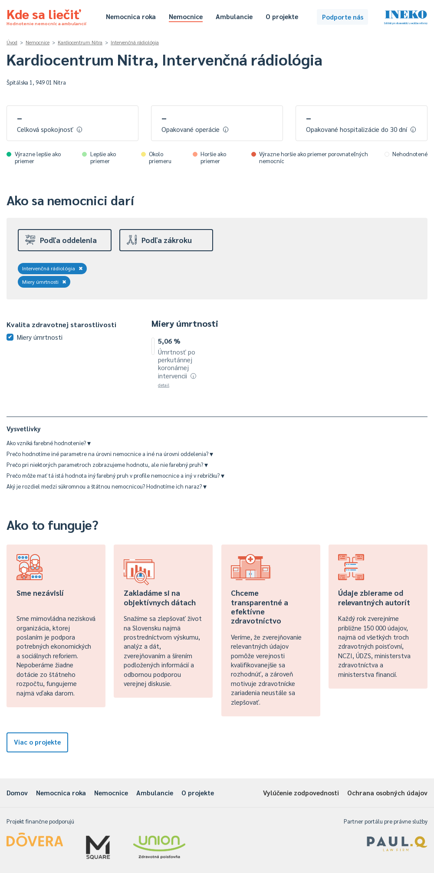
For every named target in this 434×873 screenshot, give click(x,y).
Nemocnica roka (131, 16)
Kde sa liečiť (46, 15)
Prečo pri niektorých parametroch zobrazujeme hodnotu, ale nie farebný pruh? (107, 464)
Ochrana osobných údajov (387, 792)
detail (163, 384)
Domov (17, 792)
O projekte (282, 16)
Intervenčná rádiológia (135, 42)
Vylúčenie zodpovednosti (301, 792)
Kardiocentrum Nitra (80, 42)
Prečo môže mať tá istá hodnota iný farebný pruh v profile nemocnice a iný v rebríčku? (115, 475)
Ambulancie (234, 16)
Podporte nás (342, 17)
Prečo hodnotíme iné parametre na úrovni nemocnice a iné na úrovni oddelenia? (110, 453)
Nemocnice (186, 16)
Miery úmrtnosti (44, 281)
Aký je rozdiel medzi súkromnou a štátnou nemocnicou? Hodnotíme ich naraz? (107, 486)
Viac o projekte (37, 742)
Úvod (12, 42)
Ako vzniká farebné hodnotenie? (49, 442)
